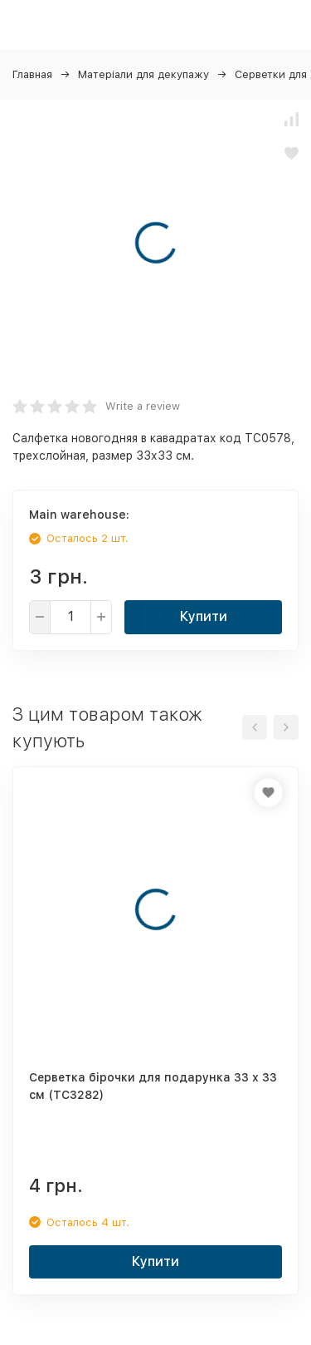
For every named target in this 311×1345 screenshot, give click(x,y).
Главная (32, 74)
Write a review (142, 406)
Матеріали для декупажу (143, 74)
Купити (203, 616)
